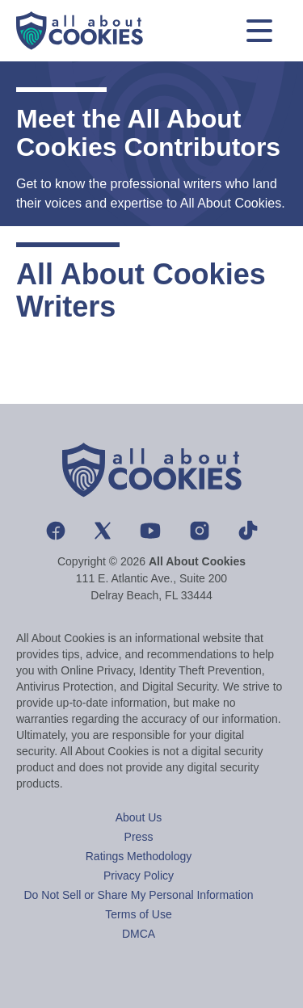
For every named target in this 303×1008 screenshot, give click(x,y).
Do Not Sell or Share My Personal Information (138, 894)
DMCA (138, 933)
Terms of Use (138, 914)
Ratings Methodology (139, 856)
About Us (139, 817)
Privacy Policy (138, 875)
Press (139, 836)
